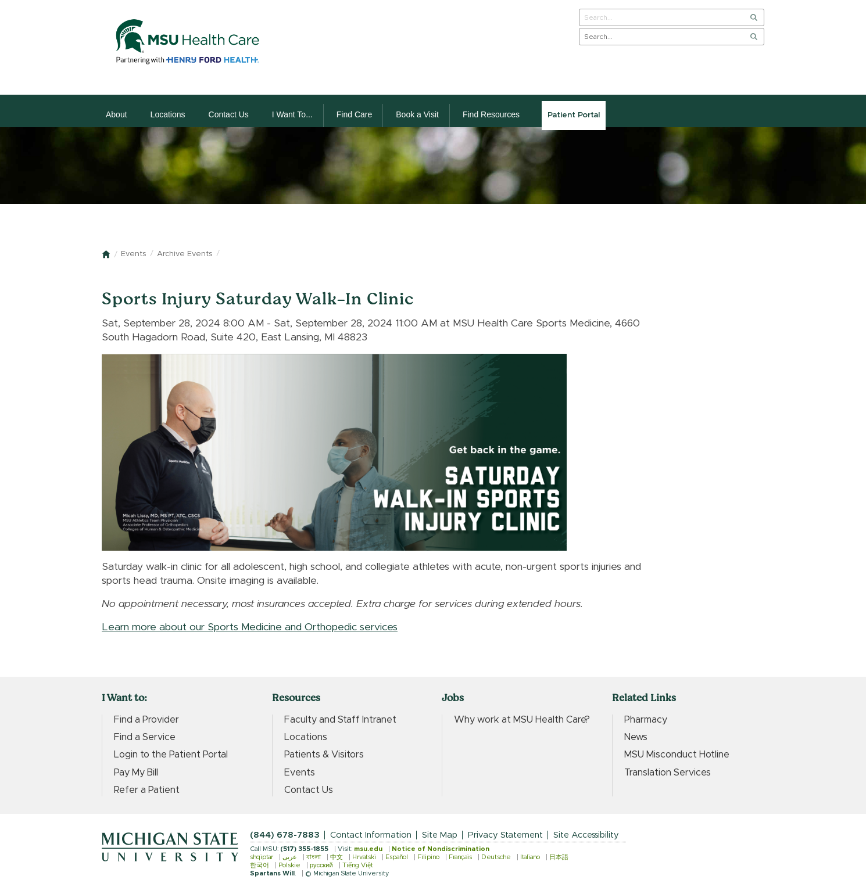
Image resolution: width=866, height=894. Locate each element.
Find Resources (491, 114)
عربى (289, 857)
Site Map (439, 835)
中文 (336, 857)
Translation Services (667, 772)
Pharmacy (645, 719)
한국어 (259, 865)
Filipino (428, 857)
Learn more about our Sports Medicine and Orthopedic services (250, 627)
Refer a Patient (147, 790)
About (116, 114)
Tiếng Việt (357, 865)
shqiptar (261, 857)
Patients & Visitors (324, 754)
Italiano (530, 857)
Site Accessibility (586, 835)
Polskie (289, 865)
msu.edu (368, 849)
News (635, 737)
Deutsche (496, 857)
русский (321, 865)
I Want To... (292, 114)
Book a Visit (417, 114)
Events (133, 254)
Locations (168, 114)
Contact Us (229, 114)
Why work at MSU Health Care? (522, 719)
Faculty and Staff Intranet (340, 719)
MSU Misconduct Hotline (676, 754)
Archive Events (184, 254)
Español (396, 857)
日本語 (558, 857)
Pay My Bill (136, 772)
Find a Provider (146, 719)
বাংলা (313, 857)
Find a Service (145, 737)
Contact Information (370, 835)
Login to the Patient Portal (171, 754)
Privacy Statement (505, 835)
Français (460, 857)
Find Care (354, 114)
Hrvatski (364, 857)
